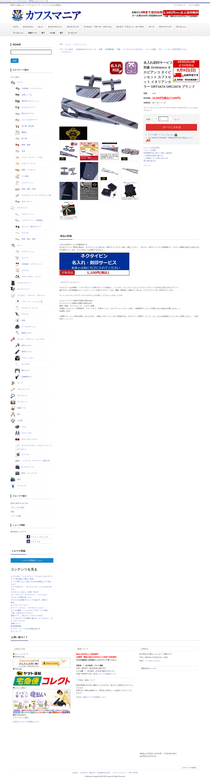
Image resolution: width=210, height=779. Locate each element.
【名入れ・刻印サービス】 (150, 247)
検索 (15, 61)
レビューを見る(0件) (152, 148)
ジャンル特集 (151, 49)
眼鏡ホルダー (23, 333)
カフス (15, 27)
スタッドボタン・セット (28, 276)
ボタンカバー (23, 201)
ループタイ (22, 364)
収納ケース (32, 33)
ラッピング (72, 33)
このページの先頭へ (189, 768)
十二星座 (22, 176)
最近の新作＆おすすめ (19, 503)
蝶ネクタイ (22, 370)
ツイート (147, 166)
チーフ (151, 27)
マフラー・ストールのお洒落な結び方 (25, 629)
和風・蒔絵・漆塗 (25, 189)
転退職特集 (109, 49)
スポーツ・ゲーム (25, 163)
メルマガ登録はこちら (32, 560)
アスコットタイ (24, 358)
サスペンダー (23, 433)
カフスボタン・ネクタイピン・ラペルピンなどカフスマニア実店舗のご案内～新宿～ (32, 577)
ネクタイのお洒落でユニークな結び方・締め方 (29, 600)
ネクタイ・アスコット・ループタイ (130, 27)
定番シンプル (23, 95)
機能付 (21, 132)
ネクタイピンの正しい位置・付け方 (25, 592)
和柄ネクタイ (23, 351)
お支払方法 (84, 772)
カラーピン (22, 454)
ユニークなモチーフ (26, 120)
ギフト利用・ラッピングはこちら (162, 135)
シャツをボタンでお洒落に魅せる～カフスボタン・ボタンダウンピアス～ (32, 619)
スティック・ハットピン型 (29, 301)
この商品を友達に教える (153, 156)
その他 (52, 33)
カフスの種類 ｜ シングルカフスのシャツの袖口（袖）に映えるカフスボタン (29, 611)
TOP (61, 44)
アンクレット (18, 33)
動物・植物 (22, 145)
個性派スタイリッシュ (27, 101)
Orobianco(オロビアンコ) (86, 49)
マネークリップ (165, 27)
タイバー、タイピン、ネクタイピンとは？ (27, 608)
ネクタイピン (28, 27)
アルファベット (24, 183)
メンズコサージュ (25, 326)
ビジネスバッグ (24, 467)
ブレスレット (181, 27)
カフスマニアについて (19, 605)
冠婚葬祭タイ (23, 377)
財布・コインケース (26, 473)
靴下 (43, 33)
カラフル (22, 233)
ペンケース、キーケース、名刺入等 (32, 460)
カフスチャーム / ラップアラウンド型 (33, 195)
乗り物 (21, 138)
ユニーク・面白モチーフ (28, 226)
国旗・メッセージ (25, 170)
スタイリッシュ (80, 44)
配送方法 (92, 772)
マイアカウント (180, 5)
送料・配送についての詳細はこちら (102, 674)
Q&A (12, 602)
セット (40, 27)
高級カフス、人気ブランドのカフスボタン (27, 616)
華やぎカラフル (24, 113)
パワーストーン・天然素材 (29, 220)
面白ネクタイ (23, 345)
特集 (100, 49)
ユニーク (22, 258)
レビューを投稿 (150, 150)
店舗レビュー (16, 623)
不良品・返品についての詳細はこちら (91, 697)
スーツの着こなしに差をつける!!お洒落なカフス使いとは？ (31, 583)
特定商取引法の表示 (103, 772)
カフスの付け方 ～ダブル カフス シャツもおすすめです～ (31, 588)
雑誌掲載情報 (16, 626)
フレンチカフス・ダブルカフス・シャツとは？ (29, 595)
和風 (20, 320)
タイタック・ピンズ (26, 308)
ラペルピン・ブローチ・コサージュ (98, 27)
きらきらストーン (25, 107)
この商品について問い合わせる (156, 158)
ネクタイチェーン (55, 27)
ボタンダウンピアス (26, 439)
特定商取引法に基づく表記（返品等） (158, 153)
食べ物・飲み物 (24, 126)
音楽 (20, 151)
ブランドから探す (66, 49)
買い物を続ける (150, 161)
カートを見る (194, 5)
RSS (130, 772)
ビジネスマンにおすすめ (133, 49)
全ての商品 (15, 77)
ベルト (21, 427)
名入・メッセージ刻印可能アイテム (173, 49)
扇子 (61, 33)
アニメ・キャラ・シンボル (29, 157)
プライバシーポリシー (119, 772)
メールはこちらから (152, 661)
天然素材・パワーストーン (29, 88)
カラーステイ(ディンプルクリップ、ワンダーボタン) (33, 446)
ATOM (135, 772)
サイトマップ (16, 631)
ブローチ (22, 314)
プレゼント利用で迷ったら (21, 597)
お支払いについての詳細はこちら (26, 722)
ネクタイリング (73, 27)
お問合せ (75, 772)
